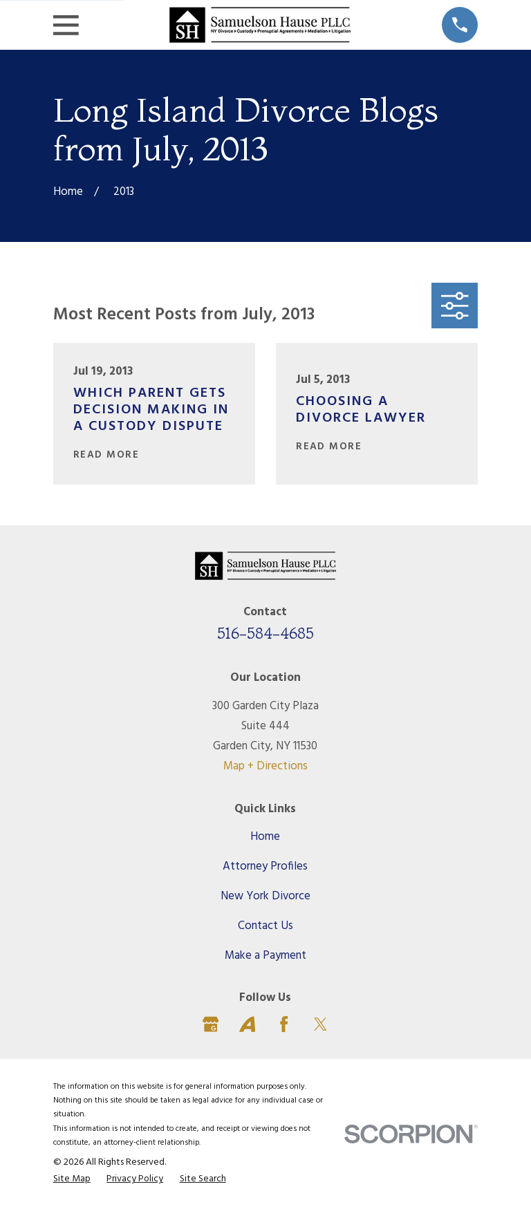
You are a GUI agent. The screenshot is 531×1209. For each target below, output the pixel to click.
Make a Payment (265, 955)
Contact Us (265, 926)
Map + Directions (265, 766)
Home (265, 836)
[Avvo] (247, 1024)
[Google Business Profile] (210, 1024)
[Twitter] (320, 1024)
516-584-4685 (265, 633)
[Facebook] (284, 1024)
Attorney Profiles (265, 866)
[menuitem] (72, 1179)
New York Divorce (265, 896)
